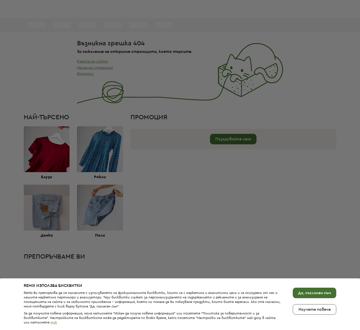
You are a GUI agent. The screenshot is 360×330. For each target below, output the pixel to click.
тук (53, 314)
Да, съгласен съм (314, 284)
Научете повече (314, 301)
